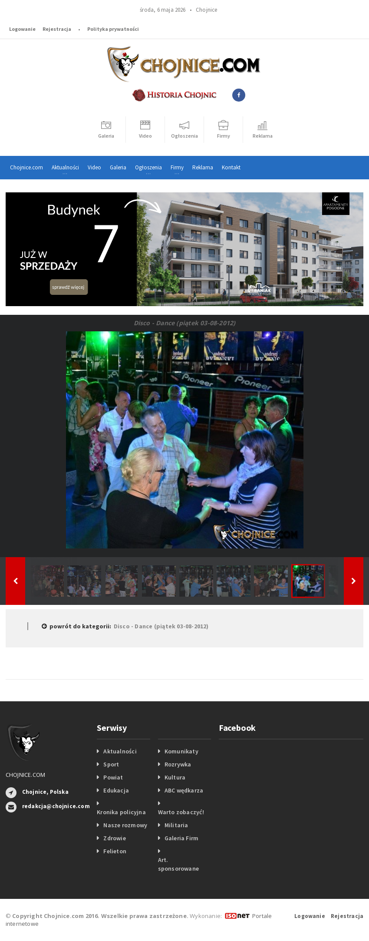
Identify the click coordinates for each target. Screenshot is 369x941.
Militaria (176, 825)
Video (94, 167)
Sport (111, 764)
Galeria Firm (182, 838)
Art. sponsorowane (178, 864)
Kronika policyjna (121, 812)
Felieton (114, 851)
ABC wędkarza (184, 790)
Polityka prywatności (113, 29)
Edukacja (116, 790)
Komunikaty (181, 751)
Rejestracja (57, 29)
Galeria (118, 167)
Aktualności (119, 751)
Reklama (202, 167)
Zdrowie (114, 838)
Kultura (175, 777)
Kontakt (231, 167)
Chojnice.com (26, 167)
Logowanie (22, 29)
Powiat (113, 777)
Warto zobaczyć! (181, 812)
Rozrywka (178, 764)
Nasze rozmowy (125, 825)
